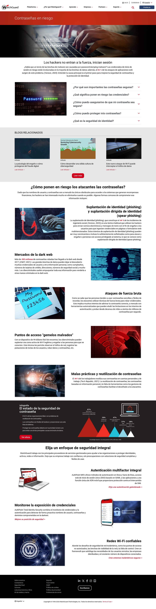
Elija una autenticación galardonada (124, 487)
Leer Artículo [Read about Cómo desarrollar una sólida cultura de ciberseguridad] (64, 170)
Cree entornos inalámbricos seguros (124, 558)
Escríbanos (84, 588)
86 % (100, 70)
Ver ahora (26, 437)
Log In (126, 2)
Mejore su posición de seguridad (29, 519)
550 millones (27, 259)
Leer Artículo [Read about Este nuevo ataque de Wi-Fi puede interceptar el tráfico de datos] (110, 170)
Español (147, 2)
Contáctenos (135, 2)
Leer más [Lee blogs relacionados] (78, 175)
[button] (133, 7)
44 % (122, 220)
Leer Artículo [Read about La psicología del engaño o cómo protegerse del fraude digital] (19, 170)
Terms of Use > (107, 602)
